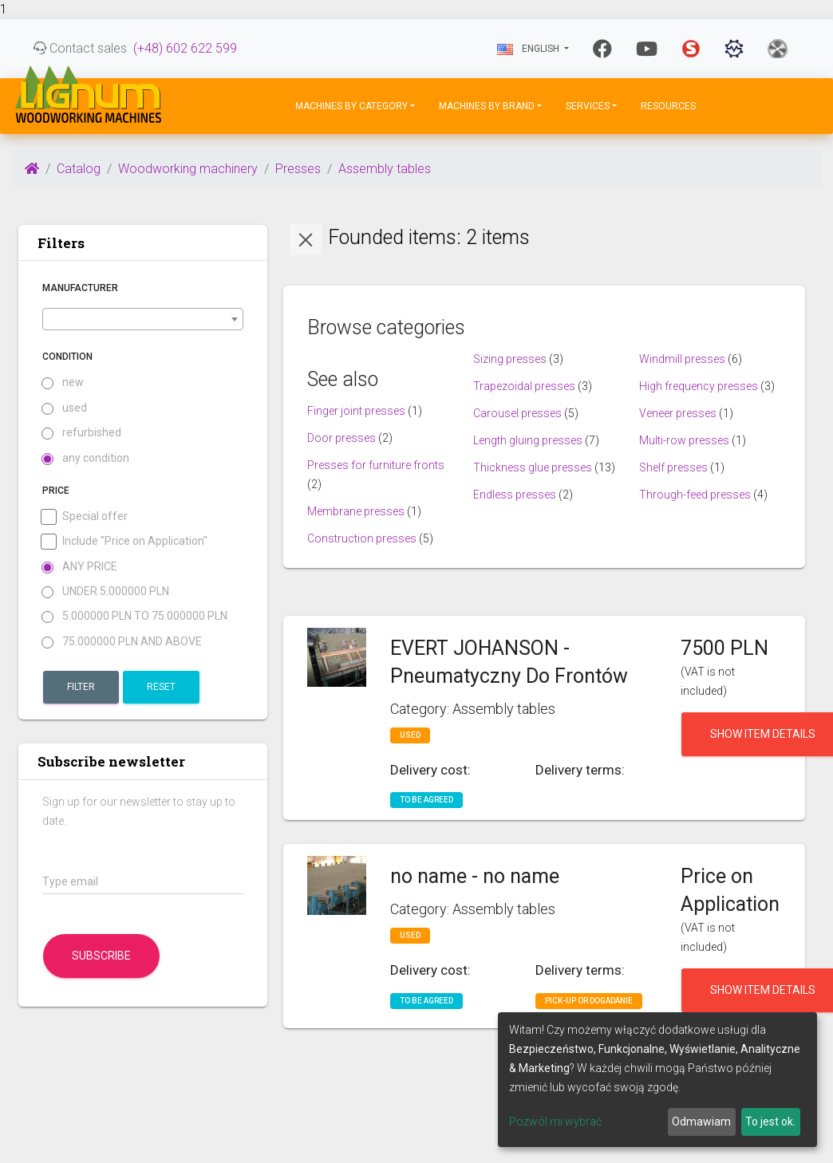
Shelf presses (673, 467)
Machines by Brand (487, 106)
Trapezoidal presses (524, 386)
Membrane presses (356, 511)
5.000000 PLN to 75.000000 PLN (134, 616)
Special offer (85, 516)
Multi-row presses (684, 440)
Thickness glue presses (532, 467)
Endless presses (514, 494)
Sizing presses (510, 359)
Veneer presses (678, 413)
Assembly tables (384, 168)
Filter (81, 686)
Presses (298, 168)
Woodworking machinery (188, 168)
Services (588, 106)
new (63, 382)
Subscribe (101, 955)
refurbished (81, 433)
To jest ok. (770, 1121)
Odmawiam (701, 1121)
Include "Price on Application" (124, 541)
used (64, 408)
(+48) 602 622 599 (185, 48)
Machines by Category (351, 106)
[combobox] (142, 319)
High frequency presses (698, 386)
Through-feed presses (695, 494)
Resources (668, 106)
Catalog (79, 168)
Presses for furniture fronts (375, 465)
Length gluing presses (527, 440)
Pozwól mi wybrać (555, 1121)
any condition (85, 458)
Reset (161, 686)
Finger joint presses (356, 410)
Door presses (341, 438)
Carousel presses (517, 413)
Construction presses (361, 538)
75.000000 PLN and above (122, 642)
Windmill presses (682, 359)
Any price (79, 567)
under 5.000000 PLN (105, 591)
